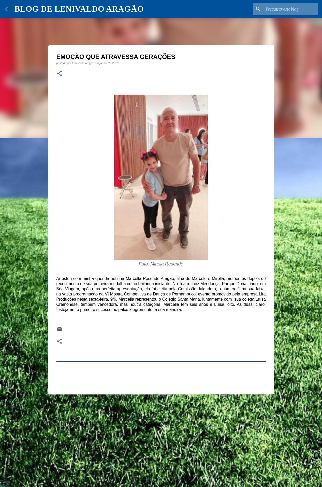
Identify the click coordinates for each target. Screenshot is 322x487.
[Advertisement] (161, 438)
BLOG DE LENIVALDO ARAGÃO (79, 8)
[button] (59, 73)
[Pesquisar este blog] (291, 9)
